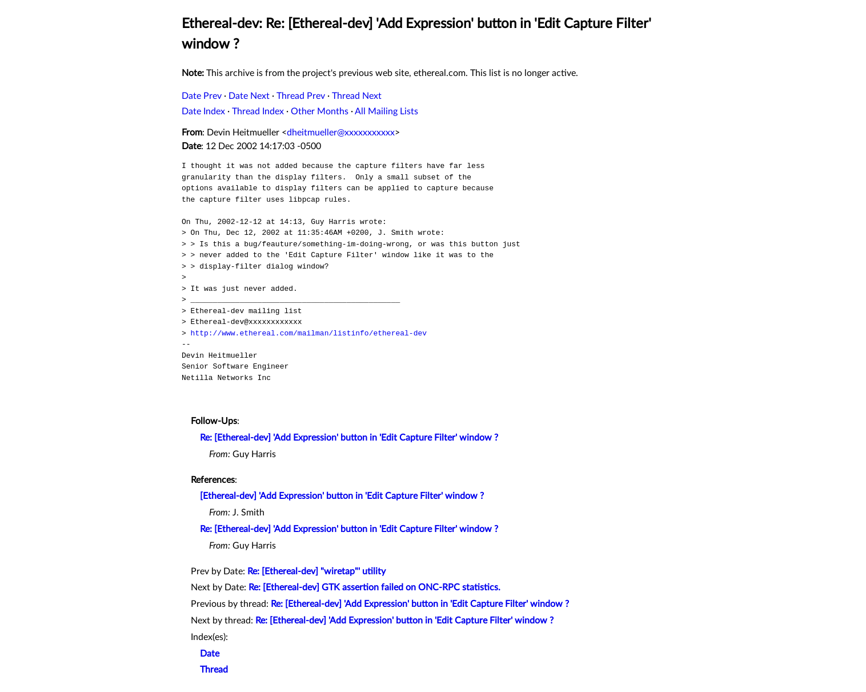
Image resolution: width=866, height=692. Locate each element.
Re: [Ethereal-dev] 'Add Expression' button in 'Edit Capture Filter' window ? (349, 437)
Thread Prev (300, 96)
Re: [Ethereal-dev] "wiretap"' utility (316, 571)
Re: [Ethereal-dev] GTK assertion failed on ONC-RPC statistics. (374, 587)
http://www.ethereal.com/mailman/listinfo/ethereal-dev (309, 333)
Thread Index (258, 111)
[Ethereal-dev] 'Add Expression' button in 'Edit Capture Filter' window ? (342, 496)
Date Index (203, 111)
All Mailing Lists (386, 111)
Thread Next (357, 96)
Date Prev (202, 96)
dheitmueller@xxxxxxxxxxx (341, 132)
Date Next (249, 96)
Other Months (319, 111)
